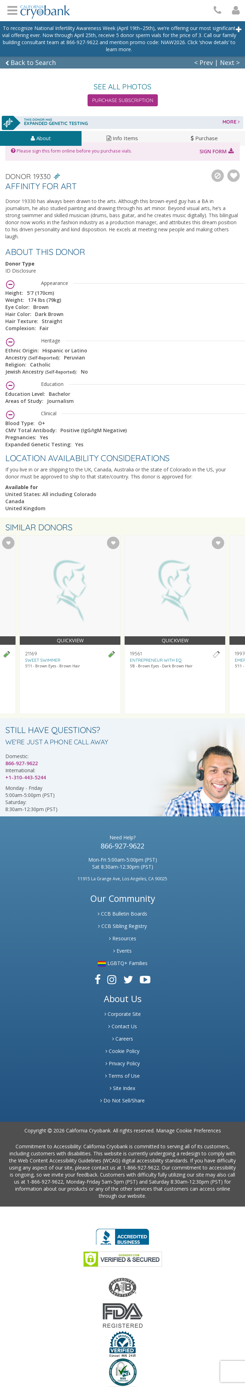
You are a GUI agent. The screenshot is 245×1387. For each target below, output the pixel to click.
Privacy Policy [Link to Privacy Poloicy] (123, 1063)
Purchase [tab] (204, 138)
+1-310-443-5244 (25, 777)
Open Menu (12, 9)
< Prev (203, 62)
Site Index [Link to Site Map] (122, 1088)
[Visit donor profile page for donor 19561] (175, 624)
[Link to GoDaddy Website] (122, 1258)
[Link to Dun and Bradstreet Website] (122, 1343)
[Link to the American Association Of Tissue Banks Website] (122, 1287)
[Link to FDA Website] (123, 1315)
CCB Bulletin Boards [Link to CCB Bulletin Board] (122, 913)
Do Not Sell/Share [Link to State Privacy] (122, 1100)
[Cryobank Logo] (45, 9)
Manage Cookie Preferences (188, 1130)
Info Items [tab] (122, 138)
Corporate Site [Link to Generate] (122, 1014)
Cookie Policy (122, 1051)
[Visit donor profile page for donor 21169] (70, 624)
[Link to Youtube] (145, 979)
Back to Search (30, 62)
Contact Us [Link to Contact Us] (122, 1026)
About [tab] (41, 138)
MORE (231, 122)
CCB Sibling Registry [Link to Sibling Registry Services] (122, 926)
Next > (230, 62)
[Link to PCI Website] (122, 1372)
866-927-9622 (21, 763)
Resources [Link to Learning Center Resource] (122, 938)
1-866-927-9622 (141, 1167)
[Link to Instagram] (111, 979)
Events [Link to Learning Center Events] (122, 950)
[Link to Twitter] (128, 979)
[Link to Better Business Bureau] (122, 1235)
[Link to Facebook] (98, 979)
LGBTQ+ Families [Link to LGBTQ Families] (123, 963)
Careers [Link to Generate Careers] (122, 1038)
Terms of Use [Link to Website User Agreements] (122, 1075)
